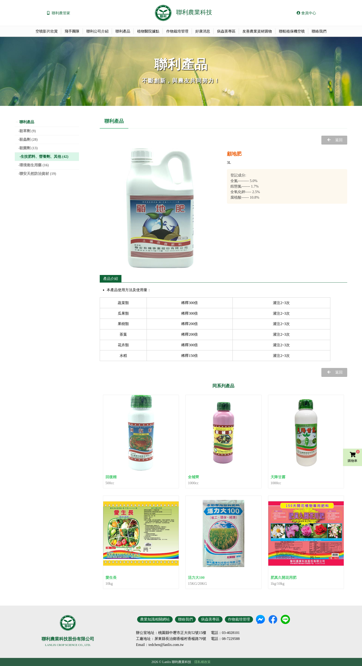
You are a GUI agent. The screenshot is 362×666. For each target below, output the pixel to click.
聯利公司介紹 (97, 31)
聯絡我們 (319, 31)
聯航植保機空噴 (292, 31)
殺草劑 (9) (27, 131)
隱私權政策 (202, 662)
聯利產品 (122, 31)
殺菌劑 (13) (28, 148)
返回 (339, 140)
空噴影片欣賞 (47, 31)
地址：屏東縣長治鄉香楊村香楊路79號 (174, 639)
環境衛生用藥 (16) (34, 165)
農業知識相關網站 (155, 619)
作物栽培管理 (177, 31)
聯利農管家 (61, 13)
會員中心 (306, 13)
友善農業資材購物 (257, 31)
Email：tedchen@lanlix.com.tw (160, 645)
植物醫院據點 (148, 31)
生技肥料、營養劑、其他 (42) (44, 156)
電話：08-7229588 (225, 639)
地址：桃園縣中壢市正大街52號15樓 (176, 633)
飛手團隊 (72, 31)
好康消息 (202, 31)
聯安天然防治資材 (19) (37, 174)
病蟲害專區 (226, 31)
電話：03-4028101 (225, 633)
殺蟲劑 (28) (28, 139)
